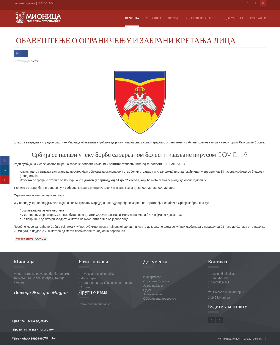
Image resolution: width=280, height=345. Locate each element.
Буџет (147, 290)
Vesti (34, 61)
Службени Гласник (156, 281)
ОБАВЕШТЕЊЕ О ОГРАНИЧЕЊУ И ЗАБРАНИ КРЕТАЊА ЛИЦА (126, 40)
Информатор (152, 277)
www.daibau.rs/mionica (95, 304)
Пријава (246, 338)
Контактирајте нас (25, 3)
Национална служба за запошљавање (107, 283)
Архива (85, 287)
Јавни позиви (152, 294)
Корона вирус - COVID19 (31, 238)
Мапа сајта (88, 278)
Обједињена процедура (159, 298)
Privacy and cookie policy (97, 273)
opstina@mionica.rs (224, 273)
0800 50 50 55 (46, 3)
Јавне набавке (153, 285)
